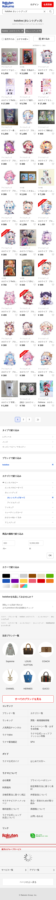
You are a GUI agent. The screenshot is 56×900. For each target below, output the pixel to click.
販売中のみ (8, 39)
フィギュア (29, 507)
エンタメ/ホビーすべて (29, 488)
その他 (22, 67)
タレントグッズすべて (30, 498)
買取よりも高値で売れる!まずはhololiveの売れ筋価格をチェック (28, 606)
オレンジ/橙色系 (53, 581)
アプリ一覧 (34, 870)
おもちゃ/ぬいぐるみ (29, 517)
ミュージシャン (6, 399)
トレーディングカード (29, 512)
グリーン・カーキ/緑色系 (53, 576)
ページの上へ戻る (28, 882)
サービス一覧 (7, 870)
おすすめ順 (22, 39)
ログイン (34, 4)
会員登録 (47, 4)
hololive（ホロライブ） (12, 31)
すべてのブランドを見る (28, 699)
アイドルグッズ (6, 67)
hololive (28, 465)
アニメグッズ (29, 522)
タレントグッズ (33, 31)
